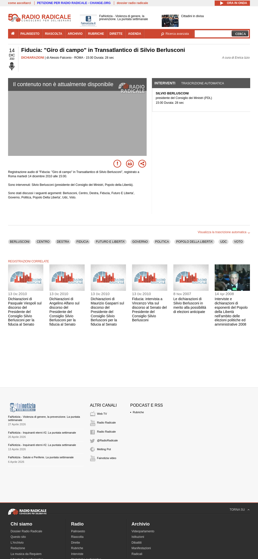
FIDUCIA (82, 241)
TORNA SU (237, 509)
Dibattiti (137, 542)
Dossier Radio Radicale (26, 531)
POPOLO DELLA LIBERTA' (194, 241)
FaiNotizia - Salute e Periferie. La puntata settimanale (41, 457)
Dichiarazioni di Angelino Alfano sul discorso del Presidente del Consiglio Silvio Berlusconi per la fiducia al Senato (64, 311)
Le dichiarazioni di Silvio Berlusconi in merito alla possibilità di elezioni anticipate (189, 305)
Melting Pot (104, 449)
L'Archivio (17, 542)
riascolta (53, 34)
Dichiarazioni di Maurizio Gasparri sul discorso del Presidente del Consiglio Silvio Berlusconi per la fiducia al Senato (107, 311)
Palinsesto (78, 531)
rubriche (96, 34)
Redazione (18, 548)
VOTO (238, 241)
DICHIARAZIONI (32, 57)
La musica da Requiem (26, 554)
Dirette (75, 542)
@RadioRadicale (107, 440)
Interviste (77, 554)
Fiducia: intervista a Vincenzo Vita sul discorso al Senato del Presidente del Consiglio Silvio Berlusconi (149, 309)
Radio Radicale (106, 422)
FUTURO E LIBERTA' (110, 241)
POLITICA (162, 241)
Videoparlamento (143, 531)
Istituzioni (138, 537)
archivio (75, 34)
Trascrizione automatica (202, 83)
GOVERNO (140, 241)
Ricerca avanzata (177, 34)
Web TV (102, 413)
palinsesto (30, 34)
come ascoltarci (19, 3)
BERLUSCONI (19, 241)
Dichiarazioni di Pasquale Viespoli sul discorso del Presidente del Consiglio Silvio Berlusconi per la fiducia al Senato (25, 311)
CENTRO (43, 241)
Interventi (164, 83)
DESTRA (63, 241)
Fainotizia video (106, 458)
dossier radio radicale (132, 3)
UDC (223, 241)
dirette (116, 34)
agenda (134, 34)
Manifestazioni (141, 548)
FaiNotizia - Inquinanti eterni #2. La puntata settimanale (42, 432)
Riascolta (77, 537)
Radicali (137, 554)
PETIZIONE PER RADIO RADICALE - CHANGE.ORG (74, 3)
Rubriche (138, 412)
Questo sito (18, 537)
